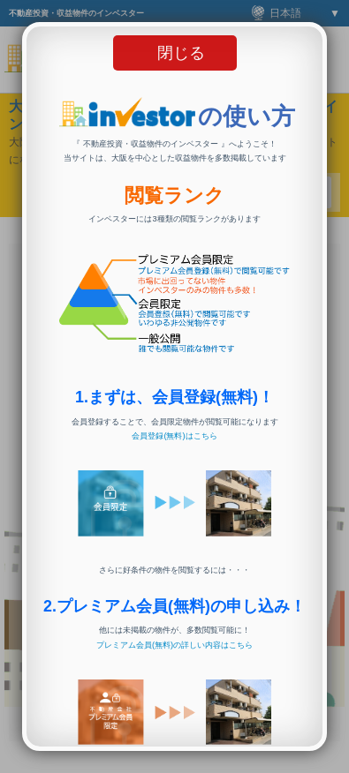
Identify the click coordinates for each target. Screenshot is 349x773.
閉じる (181, 53)
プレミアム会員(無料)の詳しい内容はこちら (174, 645)
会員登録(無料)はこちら (174, 436)
